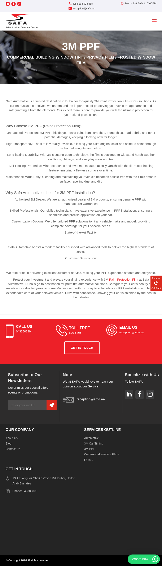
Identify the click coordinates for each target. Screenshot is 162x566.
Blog (9, 443)
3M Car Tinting (93, 443)
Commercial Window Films (101, 454)
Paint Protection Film (123, 279)
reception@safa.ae (81, 8)
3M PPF (89, 449)
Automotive (91, 438)
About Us (12, 438)
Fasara (88, 459)
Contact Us (13, 449)
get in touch (82, 347)
